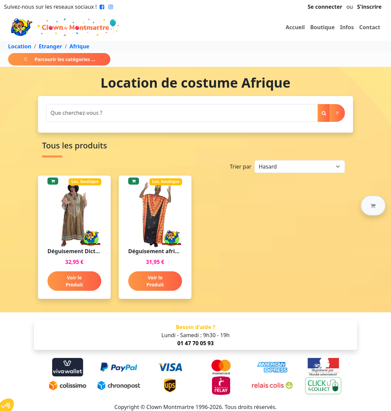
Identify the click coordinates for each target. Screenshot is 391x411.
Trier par (240, 166)
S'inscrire (369, 6)
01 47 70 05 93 (195, 343)
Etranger (50, 46)
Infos (347, 27)
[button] (373, 205)
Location (19, 46)
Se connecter (325, 6)
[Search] (182, 113)
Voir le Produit (74, 281)
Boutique (322, 27)
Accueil (295, 27)
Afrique (79, 46)
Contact (369, 27)
